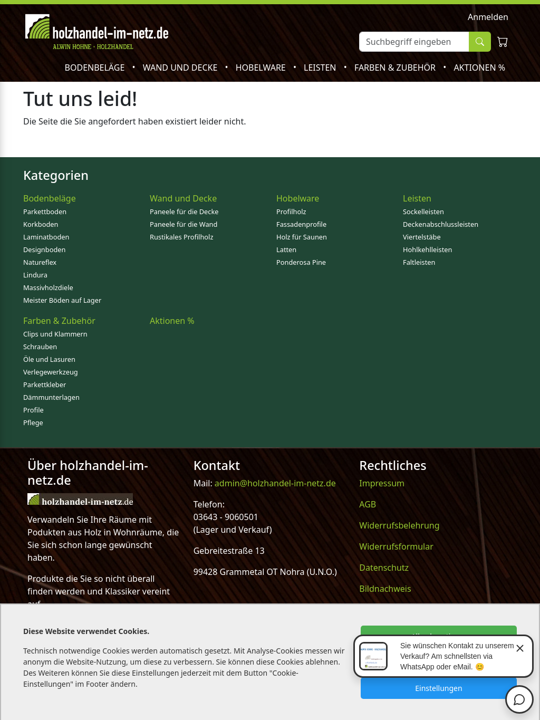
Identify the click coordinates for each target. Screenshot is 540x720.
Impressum (381, 483)
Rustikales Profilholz (181, 237)
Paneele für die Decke (184, 211)
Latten (286, 249)
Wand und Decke (181, 67)
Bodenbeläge (96, 67)
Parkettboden (44, 211)
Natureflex (39, 262)
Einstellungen (438, 688)
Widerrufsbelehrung (399, 525)
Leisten (321, 67)
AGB (367, 504)
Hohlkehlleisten (427, 249)
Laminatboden (46, 237)
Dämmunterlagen (51, 397)
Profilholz (291, 211)
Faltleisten (419, 262)
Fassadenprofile (301, 224)
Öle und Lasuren (49, 359)
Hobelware (262, 67)
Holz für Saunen (301, 237)
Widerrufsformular (396, 546)
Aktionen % (479, 67)
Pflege (33, 422)
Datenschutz (384, 567)
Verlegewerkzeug (50, 372)
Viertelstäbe (422, 237)
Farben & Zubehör (396, 67)
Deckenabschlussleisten (440, 224)
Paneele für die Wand (183, 224)
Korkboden (40, 224)
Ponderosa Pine (301, 262)
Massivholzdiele (48, 287)
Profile (33, 410)
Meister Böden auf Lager (62, 300)
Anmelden (488, 17)
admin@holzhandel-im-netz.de (275, 483)
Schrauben (40, 346)
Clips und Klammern (55, 334)
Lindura (35, 275)
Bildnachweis (385, 588)
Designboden (44, 249)
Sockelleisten (423, 211)
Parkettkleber (44, 384)
